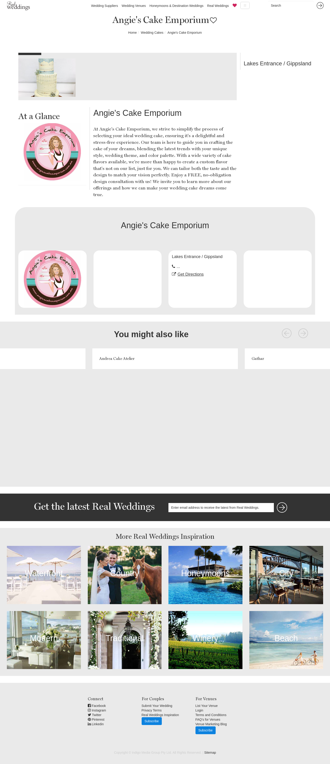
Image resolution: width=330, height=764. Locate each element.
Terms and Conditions (210, 715)
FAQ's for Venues (207, 719)
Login (199, 710)
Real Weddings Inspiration (160, 715)
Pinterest (96, 719)
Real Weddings (218, 6)
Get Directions (191, 274)
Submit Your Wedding (157, 706)
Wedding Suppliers (104, 6)
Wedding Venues (134, 6)
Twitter (95, 715)
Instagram (97, 710)
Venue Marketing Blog (211, 724)
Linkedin (96, 724)
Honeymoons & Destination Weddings (176, 6)
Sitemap (210, 752)
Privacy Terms (152, 710)
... (178, 266)
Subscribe (152, 721)
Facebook (97, 706)
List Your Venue (206, 706)
